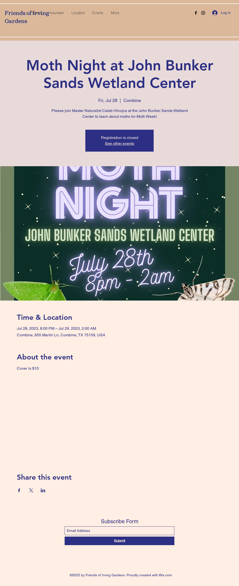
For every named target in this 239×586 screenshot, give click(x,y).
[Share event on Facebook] (19, 490)
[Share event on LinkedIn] (43, 490)
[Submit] (119, 541)
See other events (119, 143)
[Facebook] (195, 12)
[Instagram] (203, 12)
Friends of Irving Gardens (27, 17)
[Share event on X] (31, 490)
